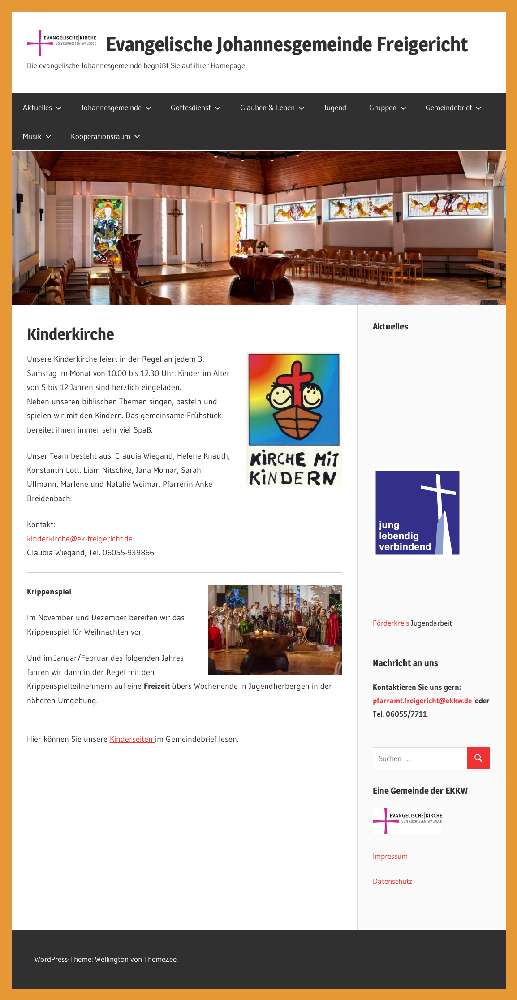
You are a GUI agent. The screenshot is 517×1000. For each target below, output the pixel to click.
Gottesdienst (196, 107)
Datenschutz (392, 881)
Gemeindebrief (454, 107)
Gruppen (387, 107)
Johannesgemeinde (116, 107)
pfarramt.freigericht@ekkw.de (422, 700)
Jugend (335, 107)
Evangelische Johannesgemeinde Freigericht (287, 44)
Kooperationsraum (105, 136)
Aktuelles (42, 107)
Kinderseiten (132, 739)
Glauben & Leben (272, 107)
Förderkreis (391, 623)
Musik (37, 136)
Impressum (390, 856)
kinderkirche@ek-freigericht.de (80, 539)
